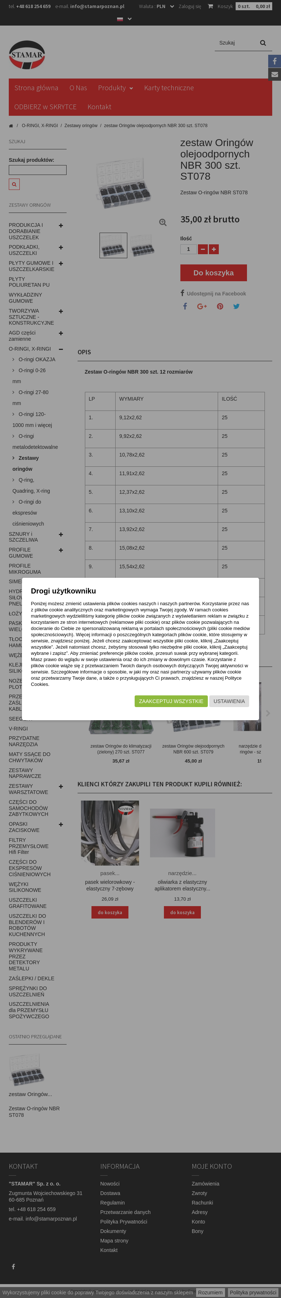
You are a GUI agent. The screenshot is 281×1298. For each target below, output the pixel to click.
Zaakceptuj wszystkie (165, 705)
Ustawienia (223, 705)
